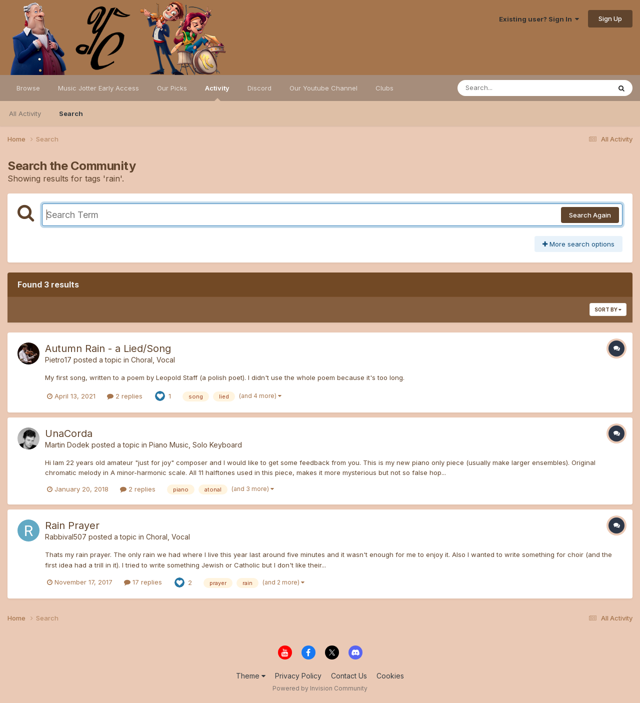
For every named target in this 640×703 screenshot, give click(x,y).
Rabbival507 (65, 536)
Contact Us (349, 676)
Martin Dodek (67, 444)
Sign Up (610, 18)
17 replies (143, 582)
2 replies (124, 396)
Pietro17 (58, 360)
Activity (217, 92)
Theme (251, 676)
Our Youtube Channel (324, 88)
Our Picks (172, 88)
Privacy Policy (298, 676)
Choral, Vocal (153, 360)
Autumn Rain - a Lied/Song (108, 348)
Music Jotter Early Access (98, 88)
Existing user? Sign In (539, 19)
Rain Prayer (72, 526)
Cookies (390, 676)
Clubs (385, 88)
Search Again (590, 215)
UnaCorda (68, 434)
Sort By (608, 309)
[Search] (507, 88)
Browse (28, 88)
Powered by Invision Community (320, 688)
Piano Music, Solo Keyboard (195, 444)
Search (71, 114)
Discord (260, 88)
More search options (578, 244)
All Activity (25, 114)
